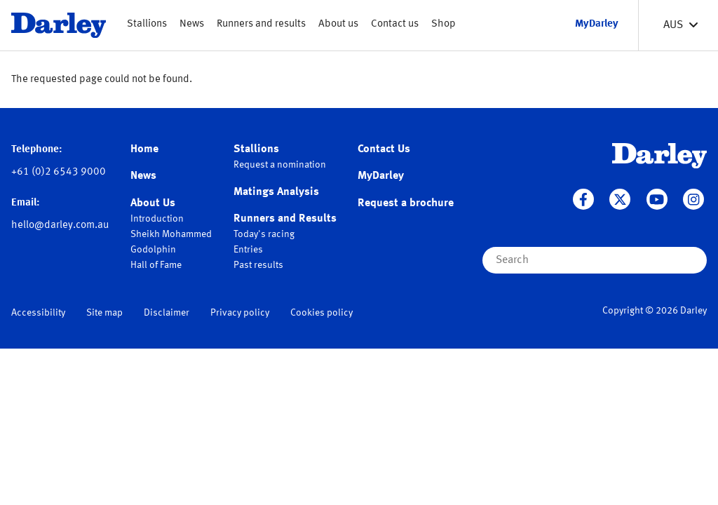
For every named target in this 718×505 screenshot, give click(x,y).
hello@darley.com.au (60, 225)
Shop (443, 24)
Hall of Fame (156, 265)
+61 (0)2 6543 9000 (58, 172)
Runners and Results (285, 218)
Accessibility (38, 313)
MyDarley (381, 176)
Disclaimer (166, 313)
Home (144, 149)
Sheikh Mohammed (171, 234)
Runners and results (261, 24)
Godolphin (153, 250)
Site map (104, 313)
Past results (258, 265)
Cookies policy (321, 313)
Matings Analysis (276, 192)
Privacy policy (239, 313)
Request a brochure (406, 203)
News (192, 24)
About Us (152, 203)
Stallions (147, 24)
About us (338, 24)
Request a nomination (279, 165)
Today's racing (263, 234)
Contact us (395, 24)
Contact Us (384, 149)
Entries (248, 250)
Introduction (157, 219)
